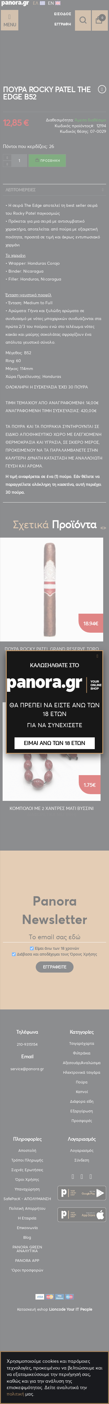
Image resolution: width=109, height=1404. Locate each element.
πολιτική (15, 1394)
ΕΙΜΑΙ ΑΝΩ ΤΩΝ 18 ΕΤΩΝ (54, 743)
